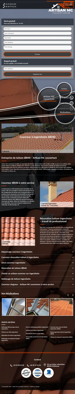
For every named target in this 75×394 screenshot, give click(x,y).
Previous (68, 295)
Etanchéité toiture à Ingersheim (35, 333)
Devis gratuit (68, 5)
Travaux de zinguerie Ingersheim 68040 (61, 337)
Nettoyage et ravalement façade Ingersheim (10, 339)
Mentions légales (34, 386)
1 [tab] (37, 152)
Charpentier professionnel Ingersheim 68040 (36, 337)
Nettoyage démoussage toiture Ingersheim (10, 328)
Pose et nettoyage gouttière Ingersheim (37, 327)
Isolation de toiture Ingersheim (34, 330)
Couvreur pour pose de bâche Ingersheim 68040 (58, 328)
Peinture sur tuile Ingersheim (9, 332)
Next (73, 295)
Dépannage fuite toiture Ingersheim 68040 (60, 333)
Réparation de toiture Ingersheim (10, 335)
